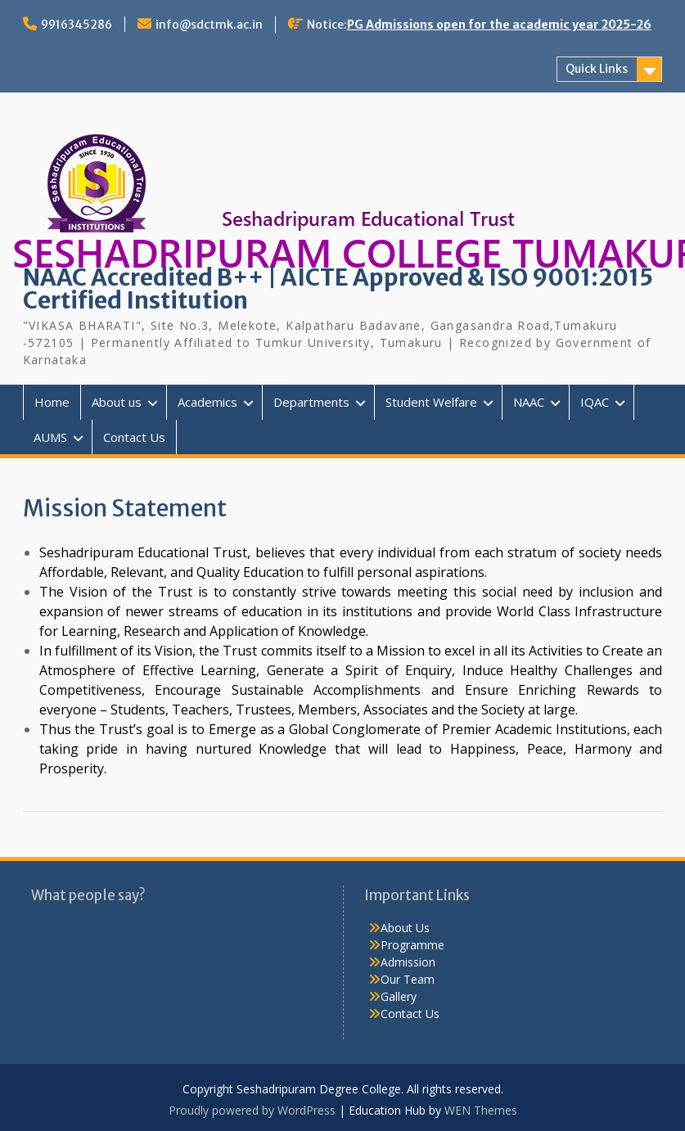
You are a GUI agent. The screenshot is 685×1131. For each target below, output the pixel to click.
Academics (207, 402)
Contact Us (134, 437)
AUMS (50, 437)
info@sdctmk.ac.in (209, 24)
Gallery (399, 996)
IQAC (594, 402)
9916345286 (76, 24)
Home (52, 402)
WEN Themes (480, 1110)
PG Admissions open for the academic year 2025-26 (499, 24)
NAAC (528, 402)
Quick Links (597, 68)
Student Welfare (431, 402)
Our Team (408, 979)
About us (117, 402)
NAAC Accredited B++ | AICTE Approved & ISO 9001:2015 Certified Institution (338, 289)
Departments (311, 402)
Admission (408, 962)
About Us (405, 927)
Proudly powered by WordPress (252, 1110)
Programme (412, 945)
